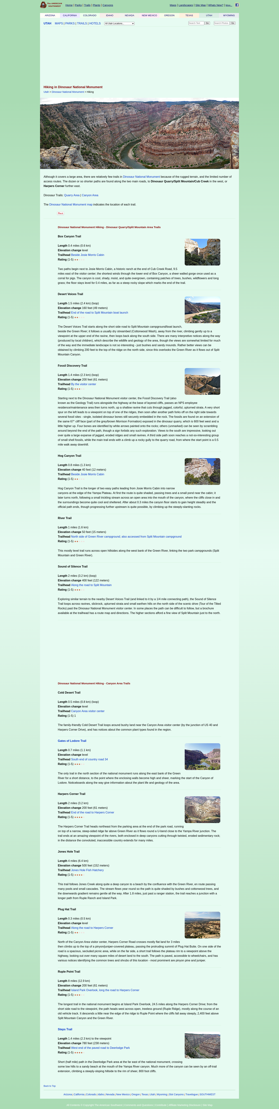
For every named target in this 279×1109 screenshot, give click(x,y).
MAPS (59, 23)
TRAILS (82, 23)
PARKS (70, 23)
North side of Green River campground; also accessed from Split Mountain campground (126, 536)
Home (69, 5)
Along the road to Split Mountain (91, 585)
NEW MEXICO (149, 15)
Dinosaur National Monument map (71, 204)
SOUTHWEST (207, 1094)
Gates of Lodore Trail (72, 740)
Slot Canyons (176, 1094)
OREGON (169, 15)
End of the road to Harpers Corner (92, 812)
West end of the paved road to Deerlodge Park (100, 1047)
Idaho (101, 1094)
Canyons (107, 5)
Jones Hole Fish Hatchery (87, 870)
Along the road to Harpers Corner (92, 927)
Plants (96, 5)
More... (229, 5)
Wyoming (162, 1094)
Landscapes (186, 5)
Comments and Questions (138, 1105)
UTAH (209, 15)
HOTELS (95, 23)
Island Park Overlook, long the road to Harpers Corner (105, 990)
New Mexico (123, 1094)
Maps (173, 5)
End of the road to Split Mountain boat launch (99, 312)
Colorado (91, 1094)
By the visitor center (83, 384)
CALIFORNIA (70, 15)
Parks (78, 5)
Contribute (161, 1105)
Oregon (135, 1094)
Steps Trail (65, 1029)
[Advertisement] (139, 56)
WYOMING (229, 15)
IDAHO (109, 15)
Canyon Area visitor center (88, 711)
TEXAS (189, 15)
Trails (87, 5)
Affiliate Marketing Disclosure (185, 1105)
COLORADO (89, 15)
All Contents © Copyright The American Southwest (94, 1105)
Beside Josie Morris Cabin (87, 254)
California (79, 1094)
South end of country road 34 (89, 759)
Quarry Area (72, 195)
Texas (144, 1094)
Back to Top (50, 1086)
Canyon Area (90, 195)
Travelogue (191, 1094)
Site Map (200, 5)
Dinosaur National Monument (68, 91)
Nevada (110, 1094)
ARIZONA (50, 15)
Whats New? (215, 5)
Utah (46, 91)
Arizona (68, 1094)
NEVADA (129, 15)
